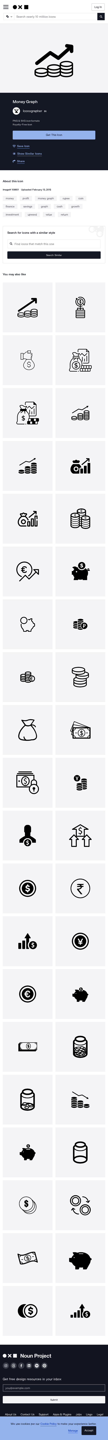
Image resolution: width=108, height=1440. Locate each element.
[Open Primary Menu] (5, 7)
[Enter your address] (54, 1388)
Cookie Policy (48, 1423)
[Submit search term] (101, 16)
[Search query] (54, 243)
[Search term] (56, 16)
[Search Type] (8, 16)
